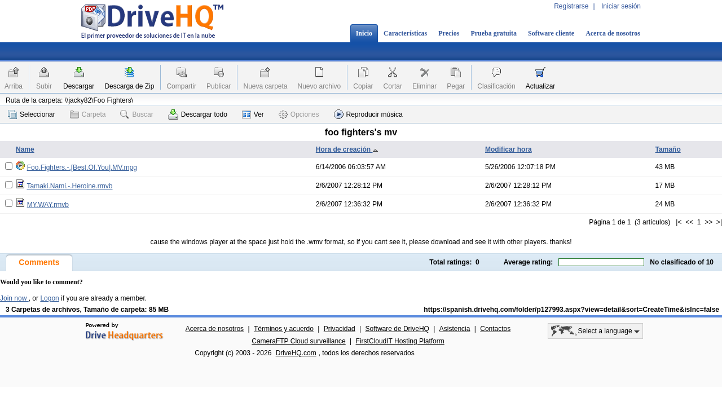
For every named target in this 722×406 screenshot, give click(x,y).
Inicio (364, 33)
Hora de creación (347, 149)
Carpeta (88, 114)
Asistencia (454, 329)
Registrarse (571, 6)
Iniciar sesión (621, 6)
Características (405, 33)
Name (25, 149)
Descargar (78, 86)
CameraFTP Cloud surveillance (299, 341)
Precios (448, 33)
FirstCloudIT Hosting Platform (400, 341)
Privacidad (339, 329)
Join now (14, 298)
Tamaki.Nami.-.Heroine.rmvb (69, 186)
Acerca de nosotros (612, 33)
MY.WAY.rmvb (48, 205)
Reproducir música (368, 114)
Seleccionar (31, 114)
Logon (49, 298)
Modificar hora (508, 149)
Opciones (299, 114)
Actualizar (541, 86)
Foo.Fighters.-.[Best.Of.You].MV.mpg (82, 167)
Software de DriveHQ (397, 329)
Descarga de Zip (129, 86)
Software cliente (551, 33)
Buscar (136, 114)
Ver (253, 114)
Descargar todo (197, 114)
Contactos (495, 329)
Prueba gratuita (493, 33)
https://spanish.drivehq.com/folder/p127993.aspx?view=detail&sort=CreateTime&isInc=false (571, 310)
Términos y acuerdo (284, 329)
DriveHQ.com (296, 353)
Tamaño (668, 149)
